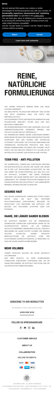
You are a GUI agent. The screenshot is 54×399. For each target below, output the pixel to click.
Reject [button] (14, 35)
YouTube (25, 327)
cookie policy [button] (39, 16)
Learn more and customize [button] (27, 41)
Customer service (27, 338)
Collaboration (27, 352)
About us (27, 345)
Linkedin (33, 327)
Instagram (29, 327)
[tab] (27, 338)
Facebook (20, 327)
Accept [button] (39, 35)
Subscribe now (27, 312)
